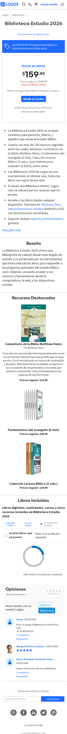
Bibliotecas (19, 15)
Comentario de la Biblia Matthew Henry (33, 344)
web (10, 209)
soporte (35, 219)
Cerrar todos (28, 524)
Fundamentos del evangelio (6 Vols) (33, 430)
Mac (57, 204)
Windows (47, 204)
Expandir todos (10, 524)
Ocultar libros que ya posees (20, 535)
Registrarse (47, 610)
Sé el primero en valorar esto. (33, 34)
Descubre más (11, 230)
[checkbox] (20, 535)
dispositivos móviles (29, 209)
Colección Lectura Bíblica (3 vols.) (33, 484)
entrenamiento (53, 219)
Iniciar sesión (49, 4)
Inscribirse (52, 699)
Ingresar (45, 605)
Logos (5, 15)
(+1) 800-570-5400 (33, 725)
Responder (22, 638)
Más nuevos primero (17, 594)
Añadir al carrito (33, 99)
